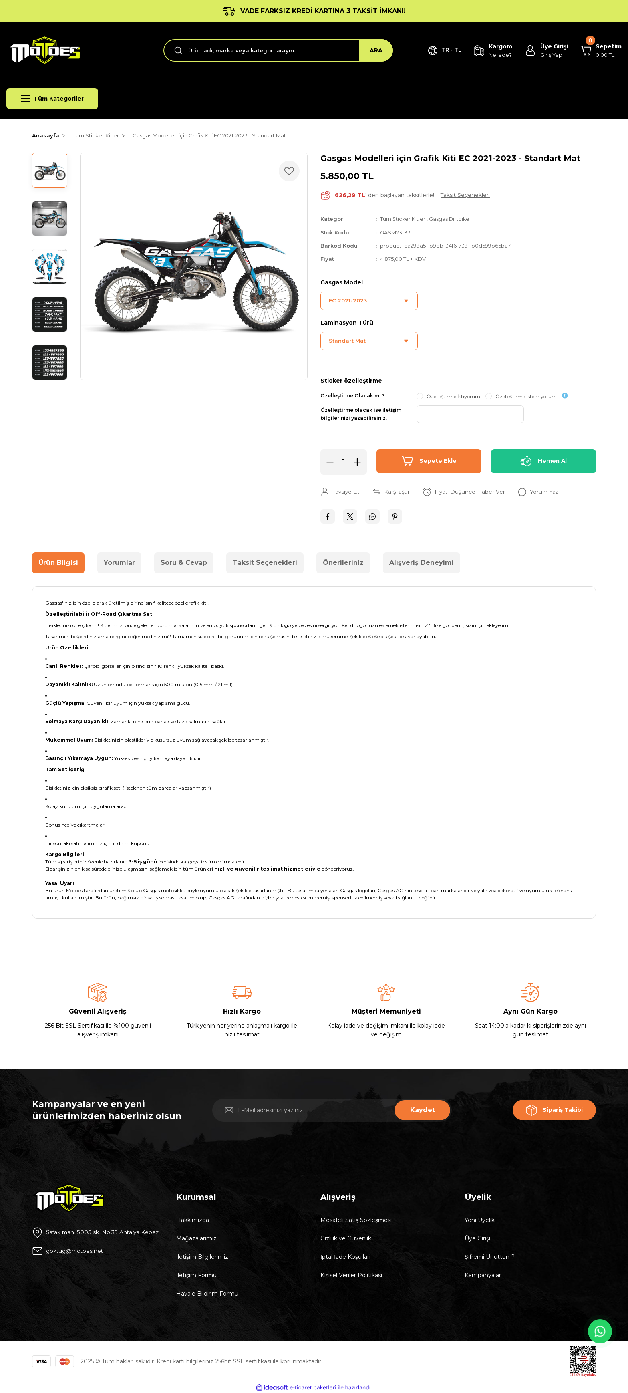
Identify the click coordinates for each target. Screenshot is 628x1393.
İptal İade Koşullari (345, 1256)
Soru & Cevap (184, 562)
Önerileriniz (343, 562)
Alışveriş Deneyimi (421, 562)
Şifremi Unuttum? (490, 1256)
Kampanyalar (483, 1274)
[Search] (275, 50)
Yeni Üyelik (480, 1219)
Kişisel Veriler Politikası (351, 1274)
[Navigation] (52, 98)
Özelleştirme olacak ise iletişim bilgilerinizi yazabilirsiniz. (360, 414)
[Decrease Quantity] (327, 461)
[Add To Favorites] (289, 171)
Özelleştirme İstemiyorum (526, 396)
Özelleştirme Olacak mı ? (352, 395)
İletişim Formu (196, 1274)
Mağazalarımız (196, 1238)
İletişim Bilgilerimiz (202, 1256)
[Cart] (601, 50)
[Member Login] (545, 50)
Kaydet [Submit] (422, 1109)
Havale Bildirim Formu (207, 1293)
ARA (371, 50)
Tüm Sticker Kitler (403, 219)
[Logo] (43, 50)
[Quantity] (343, 461)
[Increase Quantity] (359, 461)
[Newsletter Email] (332, 1109)
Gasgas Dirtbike (450, 219)
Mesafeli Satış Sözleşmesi (356, 1219)
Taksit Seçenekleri (265, 562)
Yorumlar (119, 562)
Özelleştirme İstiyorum (453, 396)
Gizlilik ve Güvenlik (345, 1238)
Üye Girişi (477, 1238)
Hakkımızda (192, 1219)
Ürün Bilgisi (58, 562)
